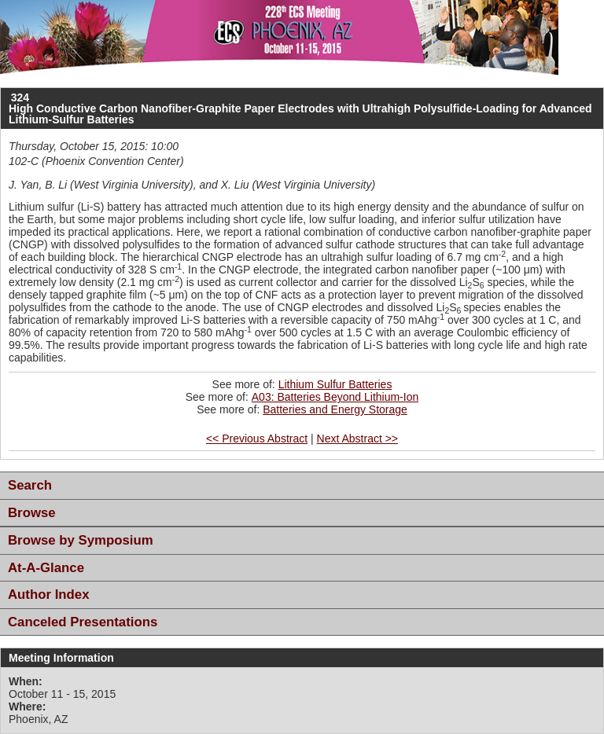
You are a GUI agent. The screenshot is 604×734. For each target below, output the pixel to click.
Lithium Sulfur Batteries (335, 384)
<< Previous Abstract (257, 438)
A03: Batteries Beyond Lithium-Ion (335, 397)
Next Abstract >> (358, 438)
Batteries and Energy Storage (335, 409)
